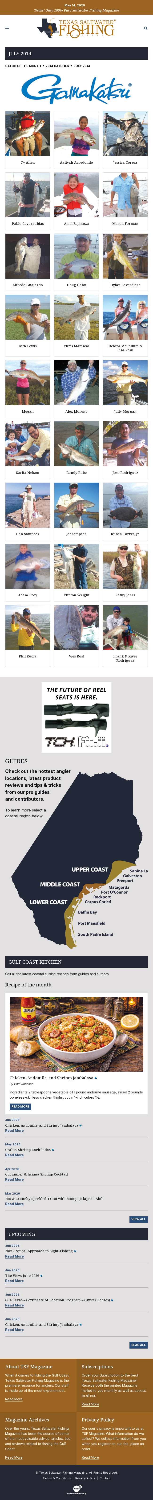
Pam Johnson (23, 1084)
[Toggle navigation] (7, 28)
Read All (138, 1345)
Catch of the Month (23, 66)
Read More (20, 1106)
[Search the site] (146, 28)
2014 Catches (57, 66)
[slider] (76, 89)
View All (138, 1219)
